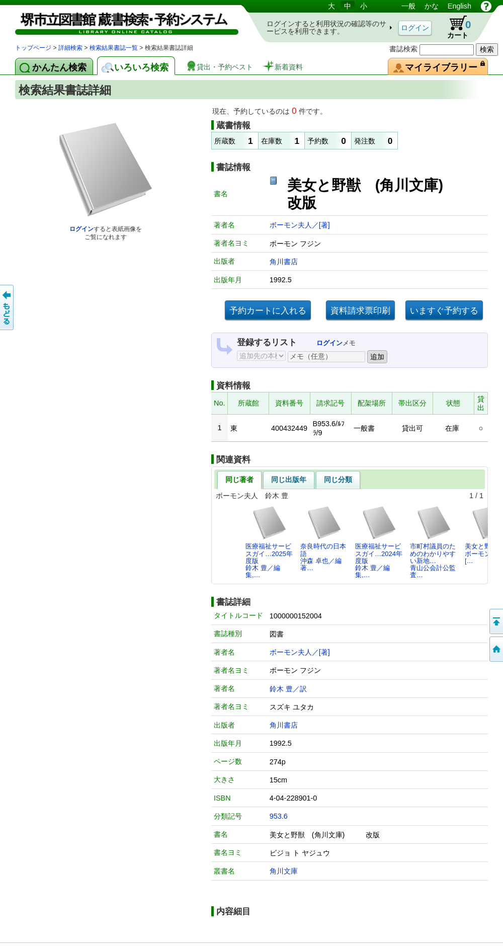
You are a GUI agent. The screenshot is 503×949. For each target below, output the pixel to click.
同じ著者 (239, 480)
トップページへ (495, 649)
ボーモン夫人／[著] (300, 225)
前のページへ (7, 307)
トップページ (33, 47)
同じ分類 (338, 480)
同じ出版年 (288, 480)
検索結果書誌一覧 (114, 47)
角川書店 (284, 262)
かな (432, 6)
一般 (408, 6)
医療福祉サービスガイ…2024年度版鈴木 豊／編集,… (378, 542)
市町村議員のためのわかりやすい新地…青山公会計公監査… (433, 542)
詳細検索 (70, 47)
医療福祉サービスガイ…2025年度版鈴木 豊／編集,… (269, 542)
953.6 (279, 816)
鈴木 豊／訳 (288, 689)
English (459, 6)
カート (454, 27)
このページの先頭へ (495, 621)
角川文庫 (284, 871)
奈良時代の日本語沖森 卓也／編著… (323, 538)
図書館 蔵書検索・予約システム (120, 21)
